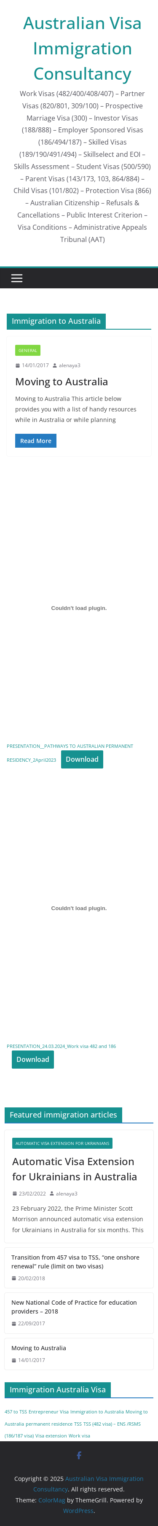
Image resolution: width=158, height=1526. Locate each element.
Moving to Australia (61, 381)
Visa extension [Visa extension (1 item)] (51, 1436)
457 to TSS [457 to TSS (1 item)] (16, 1412)
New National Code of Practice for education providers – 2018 (74, 1306)
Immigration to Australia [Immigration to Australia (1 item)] (97, 1412)
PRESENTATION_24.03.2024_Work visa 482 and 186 (61, 1046)
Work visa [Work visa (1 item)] (79, 1436)
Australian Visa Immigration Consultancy (82, 48)
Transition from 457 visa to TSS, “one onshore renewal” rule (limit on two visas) (75, 1261)
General (28, 350)
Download (82, 759)
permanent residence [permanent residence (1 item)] (49, 1424)
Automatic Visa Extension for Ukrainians (62, 1143)
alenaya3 (69, 365)
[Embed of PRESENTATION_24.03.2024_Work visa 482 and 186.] (79, 908)
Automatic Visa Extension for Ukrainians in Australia (74, 1168)
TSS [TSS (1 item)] (78, 1424)
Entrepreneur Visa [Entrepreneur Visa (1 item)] (49, 1412)
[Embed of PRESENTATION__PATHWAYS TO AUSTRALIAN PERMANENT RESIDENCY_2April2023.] (79, 607)
